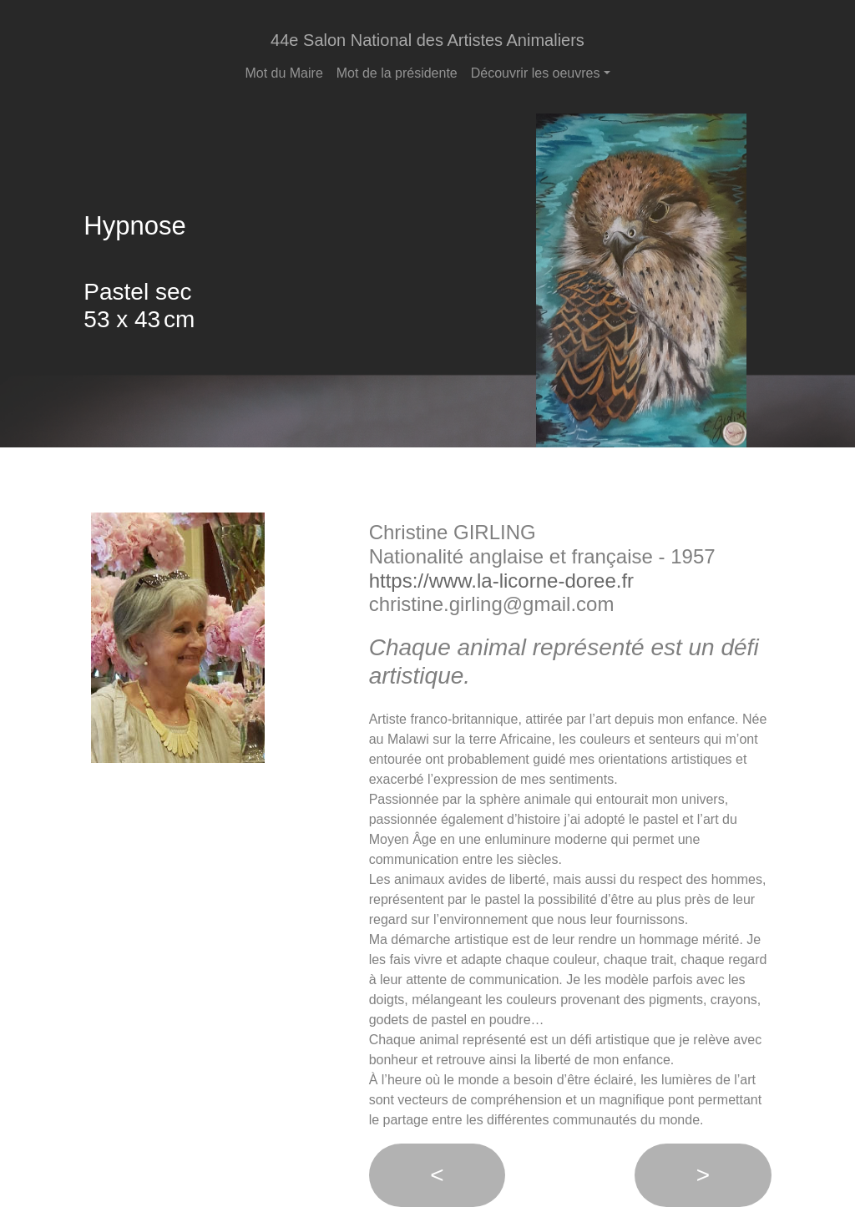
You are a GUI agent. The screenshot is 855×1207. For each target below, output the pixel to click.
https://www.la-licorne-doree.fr (501, 580)
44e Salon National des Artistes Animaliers (427, 40)
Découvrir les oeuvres (535, 73)
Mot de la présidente (397, 73)
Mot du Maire (283, 73)
